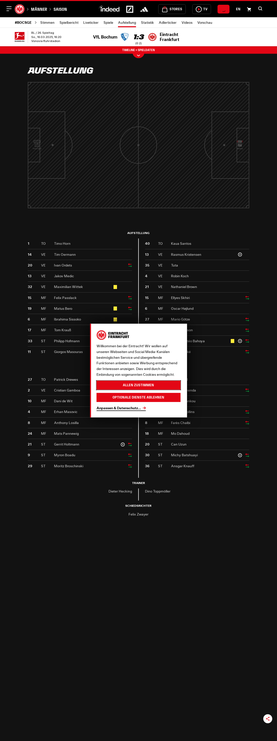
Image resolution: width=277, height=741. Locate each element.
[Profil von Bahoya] (178, 172)
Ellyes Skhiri (180, 298)
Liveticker (90, 22)
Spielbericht (69, 22)
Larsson (178, 152)
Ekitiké (157, 152)
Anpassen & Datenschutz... (118, 408)
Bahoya (178, 180)
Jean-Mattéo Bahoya (188, 341)
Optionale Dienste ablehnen (138, 397)
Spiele (108, 22)
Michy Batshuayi (184, 455)
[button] (260, 8)
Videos (187, 22)
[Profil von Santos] (240, 144)
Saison (60, 9)
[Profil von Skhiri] (199, 129)
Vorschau (204, 22)
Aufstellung (127, 22)
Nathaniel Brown (184, 286)
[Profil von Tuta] (219, 129)
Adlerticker (167, 22)
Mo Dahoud (180, 433)
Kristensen (219, 109)
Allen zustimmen (138, 385)
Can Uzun (178, 444)
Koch (219, 166)
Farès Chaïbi (180, 422)
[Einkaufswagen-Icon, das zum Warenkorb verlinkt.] (249, 9)
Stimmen (47, 22)
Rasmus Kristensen (186, 254)
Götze (178, 123)
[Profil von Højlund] (199, 158)
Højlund (198, 166)
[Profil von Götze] (178, 115)
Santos (240, 152)
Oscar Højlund (182, 308)
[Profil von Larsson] (178, 144)
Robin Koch (180, 276)
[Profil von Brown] (219, 186)
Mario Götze (180, 319)
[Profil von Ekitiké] (158, 144)
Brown (219, 195)
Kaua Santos (181, 243)
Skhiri (198, 138)
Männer (39, 9)
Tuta (219, 138)
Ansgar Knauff (182, 466)
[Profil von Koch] (219, 158)
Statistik (147, 22)
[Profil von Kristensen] (219, 101)
